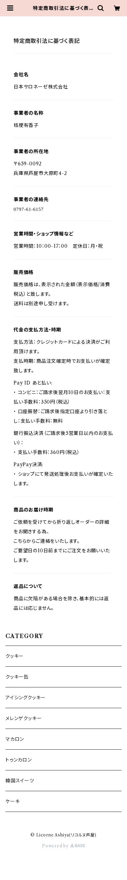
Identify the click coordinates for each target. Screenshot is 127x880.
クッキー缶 (17, 677)
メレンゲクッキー (23, 718)
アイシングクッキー (25, 698)
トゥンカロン (18, 760)
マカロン (14, 739)
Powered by (63, 845)
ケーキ (12, 801)
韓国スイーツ (19, 781)
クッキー (14, 656)
